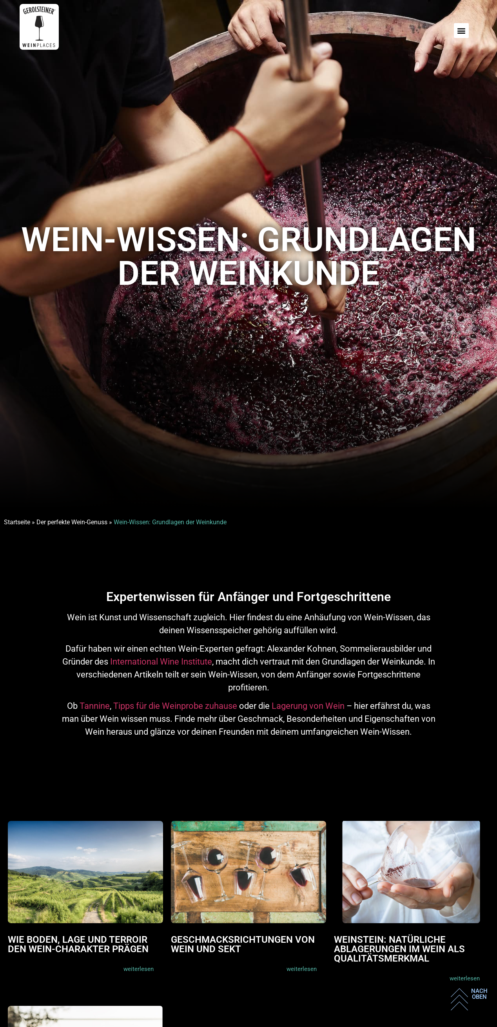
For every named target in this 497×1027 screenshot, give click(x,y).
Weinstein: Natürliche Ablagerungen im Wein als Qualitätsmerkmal (399, 949)
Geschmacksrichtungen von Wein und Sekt (243, 944)
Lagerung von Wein (308, 706)
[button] (461, 30)
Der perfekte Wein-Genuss (71, 522)
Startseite (17, 522)
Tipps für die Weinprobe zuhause (175, 706)
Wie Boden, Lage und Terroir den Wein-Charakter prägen (78, 944)
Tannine (95, 706)
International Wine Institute (161, 662)
